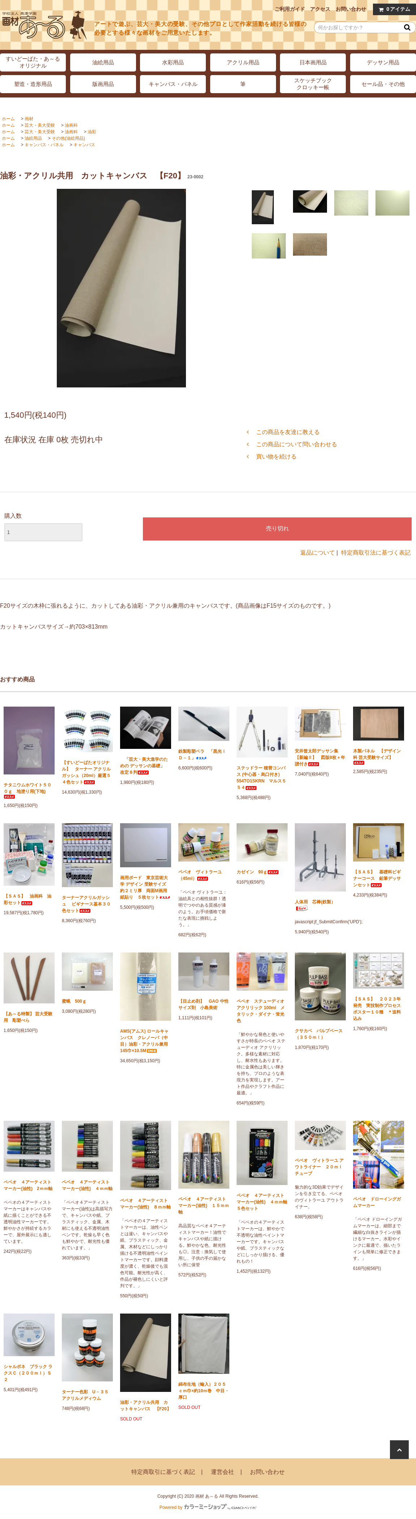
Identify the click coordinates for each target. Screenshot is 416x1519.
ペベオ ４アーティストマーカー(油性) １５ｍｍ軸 (203, 1206)
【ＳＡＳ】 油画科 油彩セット (27, 899)
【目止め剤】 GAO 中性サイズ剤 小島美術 (203, 1004)
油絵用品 (103, 62)
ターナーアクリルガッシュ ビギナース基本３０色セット (86, 904)
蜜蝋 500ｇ (74, 1001)
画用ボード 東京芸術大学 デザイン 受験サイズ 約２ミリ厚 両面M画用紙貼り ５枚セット (145, 887)
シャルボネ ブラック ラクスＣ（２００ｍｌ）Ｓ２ (28, 1373)
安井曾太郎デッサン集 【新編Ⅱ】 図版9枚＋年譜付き (320, 757)
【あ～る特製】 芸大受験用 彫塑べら (28, 1017)
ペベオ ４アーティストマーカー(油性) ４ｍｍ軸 (87, 1185)
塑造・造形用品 (33, 84)
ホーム (8, 118)
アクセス (320, 9)
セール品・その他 (383, 84)
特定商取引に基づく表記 (163, 1472)
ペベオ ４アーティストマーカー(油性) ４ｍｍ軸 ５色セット (262, 1202)
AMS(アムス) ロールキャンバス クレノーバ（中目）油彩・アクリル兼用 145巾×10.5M (145, 1041)
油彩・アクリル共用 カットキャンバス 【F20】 (145, 1405)
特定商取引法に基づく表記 (376, 553)
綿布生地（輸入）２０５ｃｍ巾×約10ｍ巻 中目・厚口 (203, 1391)
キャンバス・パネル (173, 84)
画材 (29, 118)
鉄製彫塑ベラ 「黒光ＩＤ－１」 (202, 754)
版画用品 (103, 84)
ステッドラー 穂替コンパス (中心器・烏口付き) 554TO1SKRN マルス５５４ (261, 777)
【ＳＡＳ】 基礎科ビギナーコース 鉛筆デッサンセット (377, 878)
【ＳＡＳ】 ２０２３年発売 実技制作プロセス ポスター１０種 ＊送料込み (378, 1009)
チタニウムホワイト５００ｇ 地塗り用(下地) (27, 790)
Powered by (208, 1507)
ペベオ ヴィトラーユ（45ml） (200, 875)
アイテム (392, 9)
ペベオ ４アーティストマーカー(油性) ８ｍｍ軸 (145, 1204)
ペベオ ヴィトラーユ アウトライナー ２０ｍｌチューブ (319, 1167)
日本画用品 (313, 62)
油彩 (92, 131)
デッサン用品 (383, 62)
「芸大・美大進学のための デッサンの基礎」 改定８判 (144, 766)
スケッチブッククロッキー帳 (313, 83)
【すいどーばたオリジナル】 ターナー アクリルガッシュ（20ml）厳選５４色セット (86, 772)
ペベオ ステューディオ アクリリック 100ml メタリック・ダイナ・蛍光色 (261, 1011)
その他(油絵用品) (68, 138)
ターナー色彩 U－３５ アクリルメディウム (87, 1395)
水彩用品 (173, 62)
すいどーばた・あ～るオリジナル (33, 62)
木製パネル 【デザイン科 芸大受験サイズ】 (377, 756)
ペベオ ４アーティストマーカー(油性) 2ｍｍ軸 (28, 1185)
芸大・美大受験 (40, 125)
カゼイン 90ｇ (258, 871)
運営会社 (222, 1472)
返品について (317, 553)
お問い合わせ (351, 9)
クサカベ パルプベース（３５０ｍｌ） (319, 1034)
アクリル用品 (243, 62)
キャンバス (84, 144)
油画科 (71, 125)
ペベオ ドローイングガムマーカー (377, 1202)
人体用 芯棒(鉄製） (315, 905)
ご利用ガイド (290, 9)
